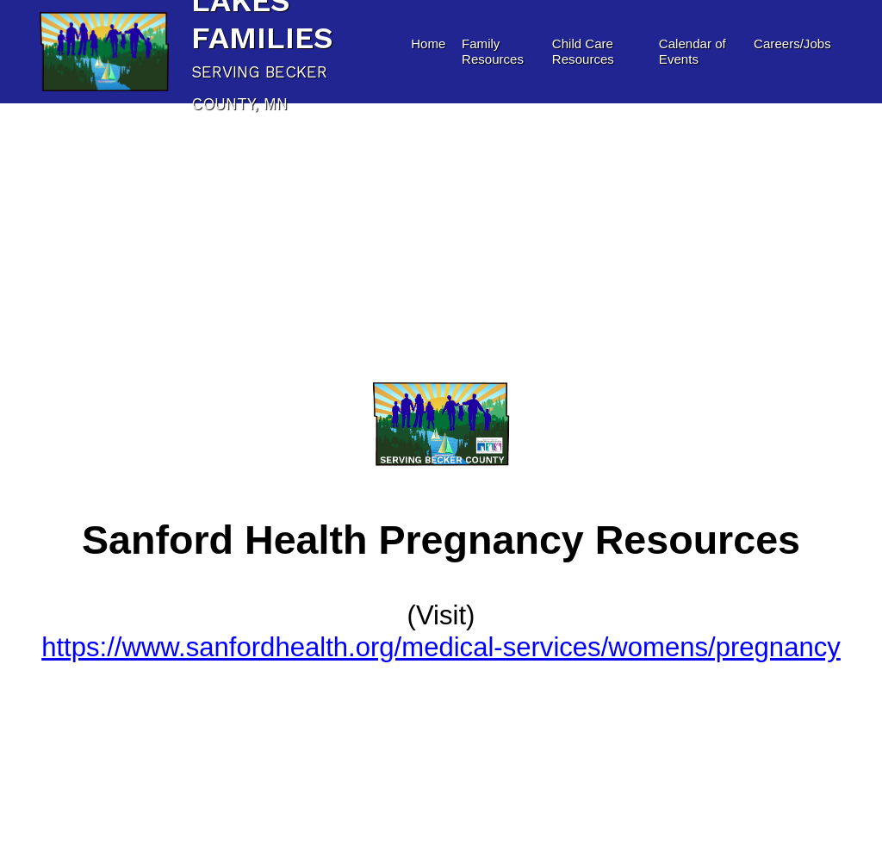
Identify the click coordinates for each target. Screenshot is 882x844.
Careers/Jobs (792, 43)
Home (428, 43)
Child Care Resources (583, 51)
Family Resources (493, 51)
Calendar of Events (692, 51)
